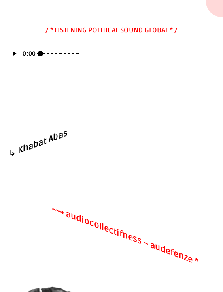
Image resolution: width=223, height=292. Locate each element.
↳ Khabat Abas (38, 144)
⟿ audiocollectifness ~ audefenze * (125, 235)
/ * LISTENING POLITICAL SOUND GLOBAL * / (111, 30)
